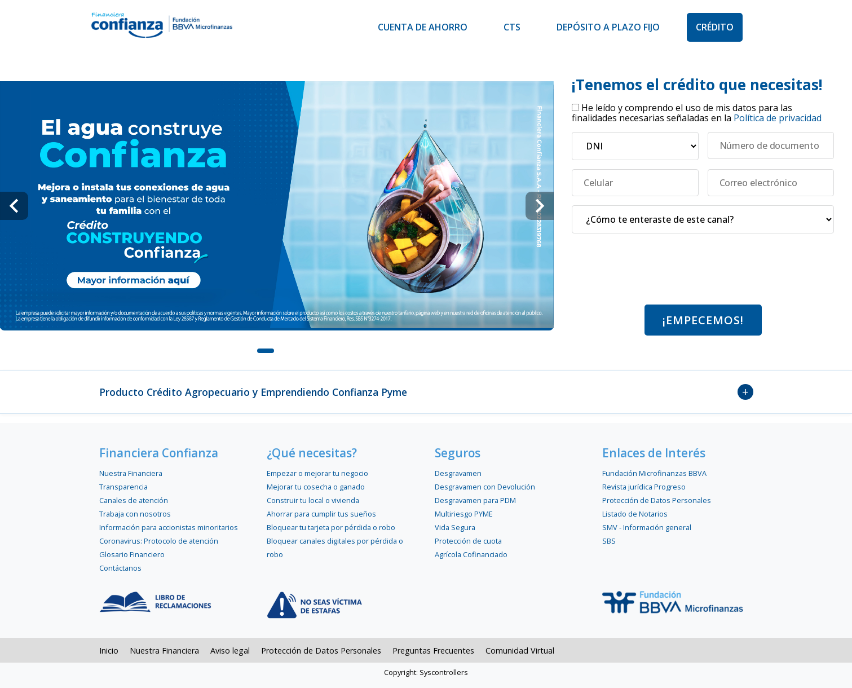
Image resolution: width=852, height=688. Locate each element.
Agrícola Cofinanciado (471, 554)
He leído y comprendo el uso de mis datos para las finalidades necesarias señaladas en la (697, 113)
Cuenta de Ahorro (422, 27)
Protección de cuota (468, 541)
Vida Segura (455, 527)
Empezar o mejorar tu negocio (317, 473)
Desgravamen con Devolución (485, 487)
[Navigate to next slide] (540, 206)
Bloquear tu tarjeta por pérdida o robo (331, 527)
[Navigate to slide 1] (265, 351)
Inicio (108, 650)
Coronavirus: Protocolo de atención (158, 541)
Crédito (715, 27)
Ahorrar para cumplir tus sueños (321, 514)
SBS (609, 541)
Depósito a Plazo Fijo (608, 27)
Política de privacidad (778, 118)
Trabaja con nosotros (135, 514)
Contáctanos (120, 568)
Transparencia (123, 487)
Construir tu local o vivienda (313, 500)
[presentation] (703, 274)
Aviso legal (230, 650)
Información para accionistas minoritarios (168, 527)
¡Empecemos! (703, 320)
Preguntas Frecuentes (433, 650)
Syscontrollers (444, 672)
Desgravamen (458, 473)
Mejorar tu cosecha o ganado (316, 487)
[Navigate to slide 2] (288, 351)
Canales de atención (133, 500)
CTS (512, 27)
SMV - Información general (646, 527)
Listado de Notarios (635, 514)
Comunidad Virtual (519, 650)
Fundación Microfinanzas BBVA (654, 473)
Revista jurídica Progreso (644, 487)
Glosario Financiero (132, 554)
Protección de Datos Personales (656, 500)
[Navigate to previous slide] (14, 206)
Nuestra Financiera (130, 473)
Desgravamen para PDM (475, 500)
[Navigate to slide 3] (310, 351)
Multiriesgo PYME (464, 514)
